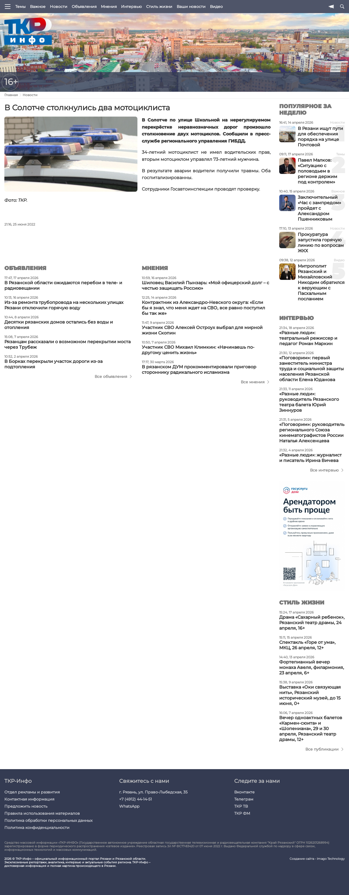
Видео (216, 6)
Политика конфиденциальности (37, 827)
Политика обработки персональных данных (48, 820)
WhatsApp (129, 806)
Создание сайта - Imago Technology (317, 859)
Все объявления (111, 376)
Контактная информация (29, 799)
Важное (38, 6)
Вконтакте (244, 792)
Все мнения (252, 382)
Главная (11, 95)
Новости (58, 6)
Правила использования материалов (42, 813)
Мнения (109, 6)
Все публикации (322, 749)
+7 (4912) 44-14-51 (135, 799)
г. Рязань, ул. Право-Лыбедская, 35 (153, 792)
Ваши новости (191, 6)
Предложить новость (25, 806)
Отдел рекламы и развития (32, 792)
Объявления (84, 6)
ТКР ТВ (241, 806)
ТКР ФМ (242, 813)
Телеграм (243, 799)
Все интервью (324, 470)
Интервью (131, 6)
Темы (20, 6)
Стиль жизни (159, 6)
